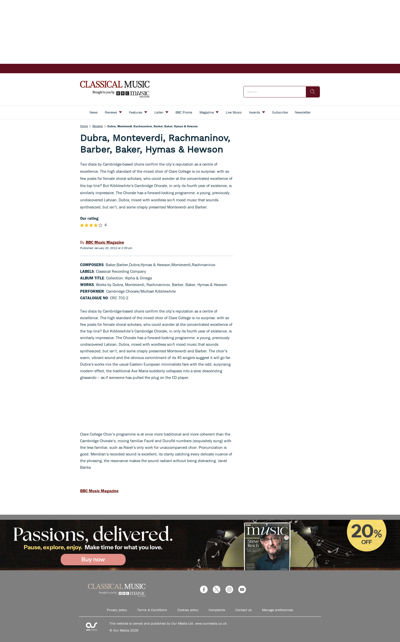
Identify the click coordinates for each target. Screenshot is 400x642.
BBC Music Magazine (99, 490)
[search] (313, 92)
